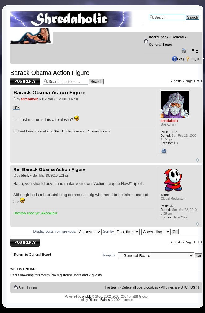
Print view (185, 51)
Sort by (121, 231)
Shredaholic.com (66, 131)
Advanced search (186, 22)
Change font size (194, 51)
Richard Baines (99, 300)
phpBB (86, 296)
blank (25, 175)
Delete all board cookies (140, 287)
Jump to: (109, 255)
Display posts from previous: (67, 231)
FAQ (180, 59)
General (178, 37)
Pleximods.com (98, 131)
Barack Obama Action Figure (49, 72)
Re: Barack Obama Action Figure (49, 169)
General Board (160, 44)
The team (111, 287)
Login (195, 59)
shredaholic (29, 99)
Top (197, 160)
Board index (159, 37)
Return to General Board (32, 254)
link (16, 107)
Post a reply (25, 81)
